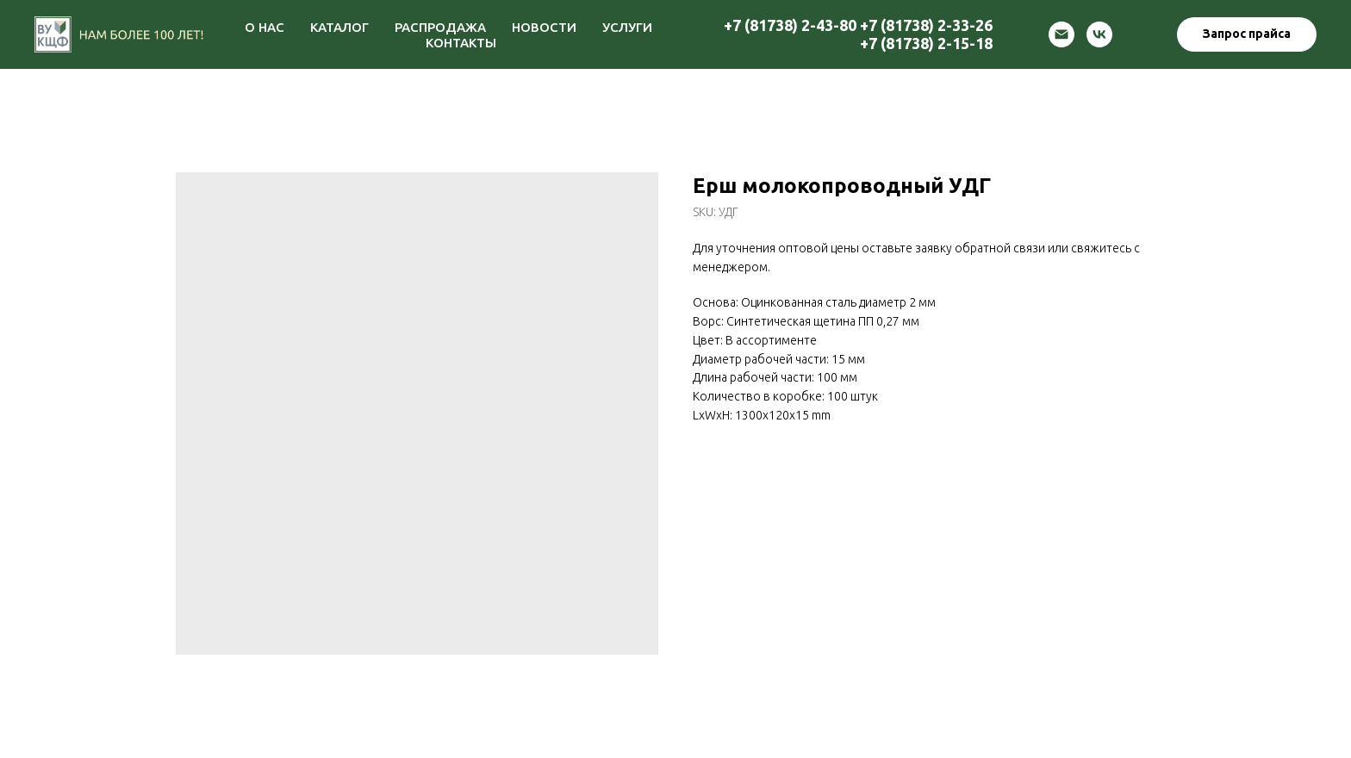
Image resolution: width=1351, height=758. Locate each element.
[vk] (1099, 34)
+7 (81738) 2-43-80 (790, 25)
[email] (1061, 34)
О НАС (264, 27)
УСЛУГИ (627, 27)
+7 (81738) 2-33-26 (926, 25)
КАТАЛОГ (339, 27)
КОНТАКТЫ (461, 42)
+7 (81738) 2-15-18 (926, 43)
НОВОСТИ (544, 27)
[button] (1247, 34)
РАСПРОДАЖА (440, 27)
